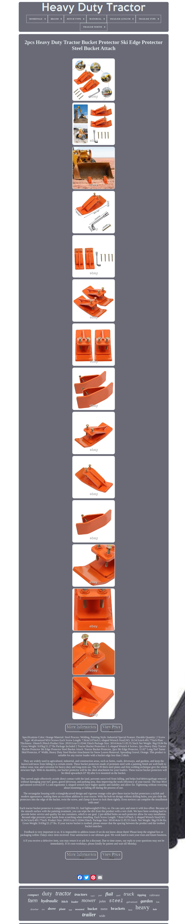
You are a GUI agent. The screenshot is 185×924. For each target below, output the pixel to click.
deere (52, 909)
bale (155, 909)
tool (70, 910)
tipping (141, 895)
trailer (89, 914)
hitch (65, 901)
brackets (118, 908)
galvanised (131, 902)
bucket (92, 909)
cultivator (154, 895)
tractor (63, 893)
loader (74, 901)
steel (116, 900)
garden (147, 901)
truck (129, 894)
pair (100, 895)
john (102, 901)
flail (109, 894)
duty (47, 893)
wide (102, 915)
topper (93, 896)
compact (33, 895)
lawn (130, 910)
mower (89, 900)
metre (104, 909)
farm (33, 900)
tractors (80, 894)
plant (62, 909)
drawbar (34, 909)
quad (118, 895)
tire (43, 909)
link (158, 902)
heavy (143, 907)
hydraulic (49, 900)
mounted (79, 909)
